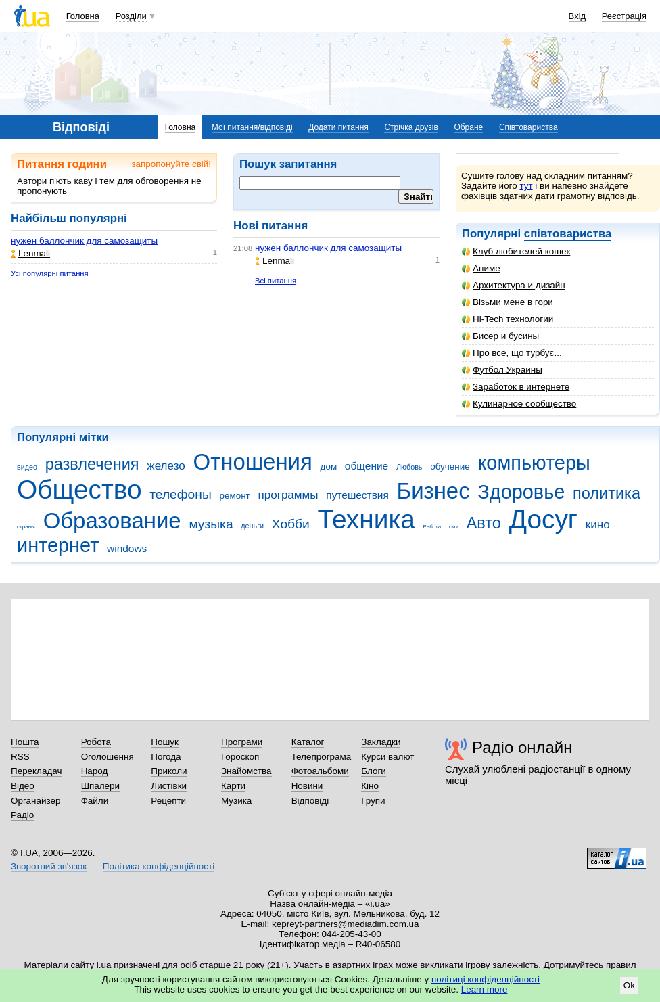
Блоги (373, 771)
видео (27, 467)
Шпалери (100, 786)
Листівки (169, 786)
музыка (211, 524)
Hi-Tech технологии (507, 319)
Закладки (380, 742)
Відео (22, 786)
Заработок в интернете (515, 387)
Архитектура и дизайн (513, 285)
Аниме (481, 268)
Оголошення (107, 757)
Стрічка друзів (411, 127)
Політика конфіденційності (158, 866)
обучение (449, 466)
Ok (629, 985)
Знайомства (246, 771)
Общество (79, 489)
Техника (366, 519)
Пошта (25, 742)
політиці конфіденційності (485, 979)
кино (598, 524)
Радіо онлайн (522, 747)
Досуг (543, 519)
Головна (82, 16)
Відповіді (310, 801)
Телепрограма (321, 757)
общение (366, 466)
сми (453, 527)
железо (166, 465)
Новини (307, 786)
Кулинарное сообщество (519, 403)
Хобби (291, 524)
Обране (468, 127)
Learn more (484, 989)
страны (26, 527)
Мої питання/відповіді (252, 127)
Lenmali (30, 253)
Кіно (370, 786)
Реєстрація (624, 16)
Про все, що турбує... (512, 353)
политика (606, 493)
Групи (373, 801)
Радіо (22, 815)
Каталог (308, 742)
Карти (233, 786)
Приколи (169, 771)
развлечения (92, 464)
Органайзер (35, 801)
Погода (166, 757)
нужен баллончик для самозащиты (84, 240)
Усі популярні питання (50, 273)
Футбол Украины (502, 370)
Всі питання (275, 281)
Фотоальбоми (320, 771)
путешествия (357, 495)
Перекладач (36, 771)
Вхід (577, 16)
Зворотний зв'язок (49, 866)
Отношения (252, 461)
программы (288, 494)
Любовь (409, 467)
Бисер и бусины (500, 336)
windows (127, 548)
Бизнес (433, 490)
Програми (241, 742)
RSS (20, 757)
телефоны (180, 494)
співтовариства (568, 233)
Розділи (131, 16)
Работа (432, 527)
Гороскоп (240, 757)
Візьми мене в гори (507, 302)
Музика (236, 801)
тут (525, 186)
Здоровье (521, 492)
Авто (484, 523)
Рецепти (168, 801)
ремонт (234, 496)
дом (329, 466)
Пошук (165, 742)
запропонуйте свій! (171, 164)
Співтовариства (528, 127)
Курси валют (387, 757)
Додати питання (338, 127)
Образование (112, 520)
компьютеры (533, 463)
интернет (58, 545)
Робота (96, 742)
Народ (94, 771)
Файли (95, 801)
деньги (252, 526)
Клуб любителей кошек (516, 251)
